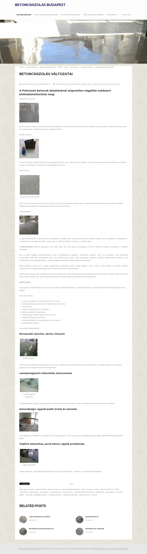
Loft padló (29, 495)
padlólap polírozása (70, 495)
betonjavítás (34, 492)
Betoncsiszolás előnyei (46, 15)
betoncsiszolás (31, 67)
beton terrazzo (29, 489)
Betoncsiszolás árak (70, 15)
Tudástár (126, 15)
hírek (66, 67)
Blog (60, 67)
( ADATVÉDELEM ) (123, 549)
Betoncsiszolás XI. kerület (109, 489)
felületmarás (99, 492)
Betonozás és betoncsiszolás (41, 529)
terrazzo (94, 495)
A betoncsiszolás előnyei (39, 517)
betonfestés (24, 492)
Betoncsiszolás (24, 15)
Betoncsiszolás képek (48, 67)
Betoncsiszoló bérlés (94, 15)
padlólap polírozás (55, 495)
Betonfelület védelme (95, 529)
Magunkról (112, 15)
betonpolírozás (55, 492)
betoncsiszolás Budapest (71, 489)
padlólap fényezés (40, 495)
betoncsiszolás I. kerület (90, 489)
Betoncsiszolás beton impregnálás (35, 84)
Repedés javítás (87, 67)
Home (21, 67)
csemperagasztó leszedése (84, 492)
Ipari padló (109, 492)
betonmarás (44, 492)
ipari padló (74, 67)
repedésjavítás (84, 495)
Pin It (72, 484)
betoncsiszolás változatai (106, 549)
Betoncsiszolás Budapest (40, 5)
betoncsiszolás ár (54, 489)
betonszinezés (67, 492)
